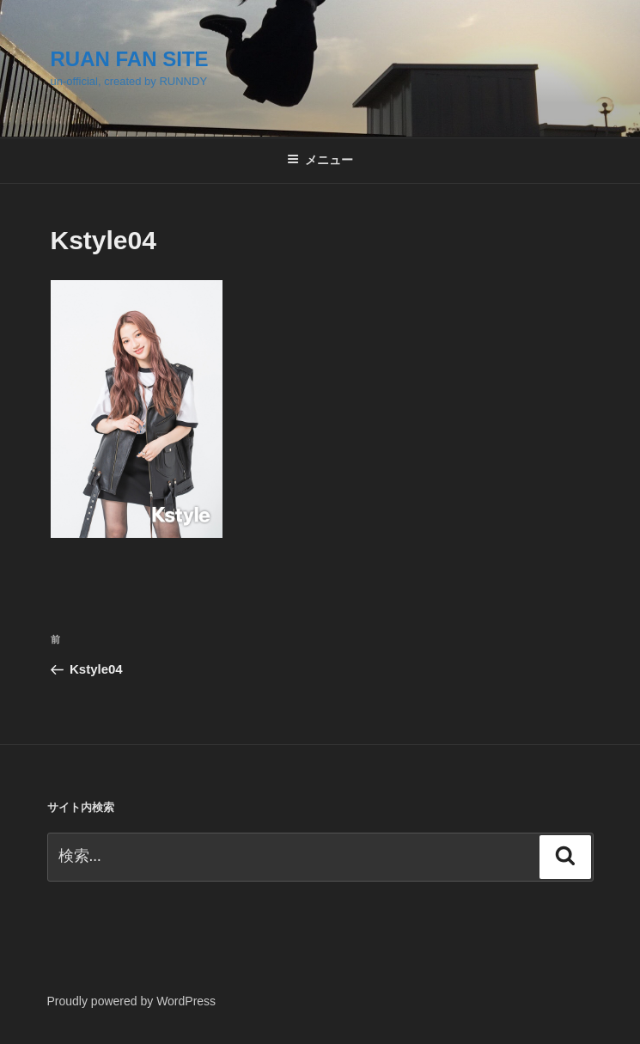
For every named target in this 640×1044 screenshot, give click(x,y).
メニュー (320, 160)
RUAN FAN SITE (130, 58)
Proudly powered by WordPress (131, 1001)
